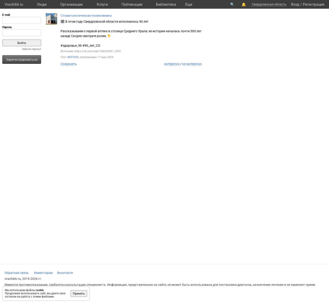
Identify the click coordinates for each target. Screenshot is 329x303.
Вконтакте (65, 273)
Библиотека (166, 4)
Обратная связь (17, 273)
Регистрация (313, 4)
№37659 (73, 57)
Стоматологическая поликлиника (86, 15)
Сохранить (69, 64)
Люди (42, 4)
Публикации (132, 4)
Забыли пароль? (31, 49)
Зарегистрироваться (21, 59)
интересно (172, 64)
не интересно (192, 64)
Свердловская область (269, 4)
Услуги (102, 4)
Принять (79, 293)
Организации (71, 4)
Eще (188, 4)
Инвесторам (43, 273)
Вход (295, 4)
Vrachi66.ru (14, 4)
